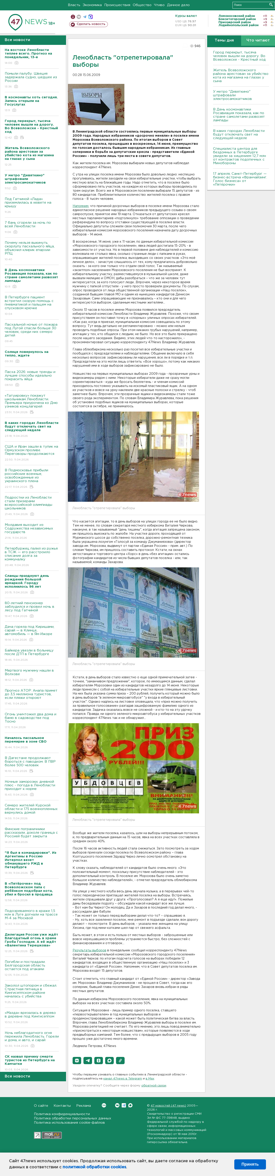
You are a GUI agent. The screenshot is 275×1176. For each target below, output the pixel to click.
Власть (74, 5)
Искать (271, 4)
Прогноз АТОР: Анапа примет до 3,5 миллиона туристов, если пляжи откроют (32, 697)
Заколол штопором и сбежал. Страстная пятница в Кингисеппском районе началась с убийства (32, 994)
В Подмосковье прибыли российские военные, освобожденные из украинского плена (32, 479)
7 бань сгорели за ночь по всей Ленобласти (32, 227)
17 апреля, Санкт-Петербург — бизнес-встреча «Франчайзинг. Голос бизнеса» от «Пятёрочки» (240, 179)
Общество (142, 5)
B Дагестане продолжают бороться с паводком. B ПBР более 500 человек (32, 765)
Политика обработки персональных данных (72, 1118)
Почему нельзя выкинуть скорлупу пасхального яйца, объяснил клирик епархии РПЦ (32, 251)
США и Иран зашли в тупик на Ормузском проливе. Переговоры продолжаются (32, 453)
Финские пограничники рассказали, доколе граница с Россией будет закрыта (32, 836)
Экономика (92, 5)
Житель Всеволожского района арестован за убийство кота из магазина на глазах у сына (240, 76)
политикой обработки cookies (94, 1167)
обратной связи (153, 1085)
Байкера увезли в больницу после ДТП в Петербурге (32, 655)
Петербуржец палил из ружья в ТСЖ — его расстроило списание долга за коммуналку (32, 557)
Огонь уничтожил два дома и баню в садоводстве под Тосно (32, 721)
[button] (77, 1060)
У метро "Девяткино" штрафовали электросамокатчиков (232, 95)
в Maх (150, 1078)
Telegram (124, 1105)
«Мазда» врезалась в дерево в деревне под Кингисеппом (32, 1017)
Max (130, 1105)
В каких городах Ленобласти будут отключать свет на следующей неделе (239, 134)
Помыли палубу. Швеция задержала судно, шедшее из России (32, 80)
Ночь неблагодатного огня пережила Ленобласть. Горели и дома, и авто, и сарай (32, 1039)
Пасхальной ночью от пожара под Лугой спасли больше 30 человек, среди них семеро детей (32, 333)
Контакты (62, 1105)
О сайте (41, 1105)
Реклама (83, 1105)
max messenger (90, 17)
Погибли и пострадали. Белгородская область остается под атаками (32, 968)
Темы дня (224, 40)
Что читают (258, 40)
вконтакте (79, 17)
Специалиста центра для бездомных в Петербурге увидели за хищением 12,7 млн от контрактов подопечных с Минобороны (239, 156)
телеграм (85, 17)
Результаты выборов (89, 950)
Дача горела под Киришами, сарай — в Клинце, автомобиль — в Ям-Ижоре (32, 633)
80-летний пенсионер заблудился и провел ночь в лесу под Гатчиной (32, 610)
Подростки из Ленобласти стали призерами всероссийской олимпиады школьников (32, 506)
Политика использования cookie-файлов (69, 1122)
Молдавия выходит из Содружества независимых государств (32, 531)
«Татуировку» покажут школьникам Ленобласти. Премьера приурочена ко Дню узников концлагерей (32, 404)
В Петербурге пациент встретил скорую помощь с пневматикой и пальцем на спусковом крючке (32, 306)
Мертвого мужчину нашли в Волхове (32, 675)
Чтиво (159, 5)
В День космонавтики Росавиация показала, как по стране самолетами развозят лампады (239, 115)
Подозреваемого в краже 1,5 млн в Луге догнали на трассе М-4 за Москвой (32, 917)
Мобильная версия (73, 17)
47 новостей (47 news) (168, 1106)
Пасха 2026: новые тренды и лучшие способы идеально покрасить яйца (32, 379)
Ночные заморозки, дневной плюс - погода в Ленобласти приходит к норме (32, 788)
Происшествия (117, 5)
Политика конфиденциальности (62, 1114)
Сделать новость (91, 24)
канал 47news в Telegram (122, 1078)
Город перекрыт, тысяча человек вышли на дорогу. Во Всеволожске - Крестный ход (239, 56)
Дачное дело (178, 5)
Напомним (80, 206)
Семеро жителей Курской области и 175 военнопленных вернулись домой (32, 812)
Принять (250, 1164)
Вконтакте (104, 1105)
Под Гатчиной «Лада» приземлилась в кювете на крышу (32, 206)
